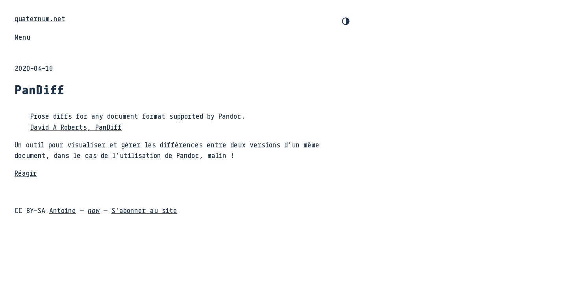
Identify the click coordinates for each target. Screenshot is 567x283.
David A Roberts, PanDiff (76, 127)
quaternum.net (40, 18)
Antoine (62, 210)
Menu (22, 37)
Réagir (26, 173)
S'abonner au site (144, 210)
